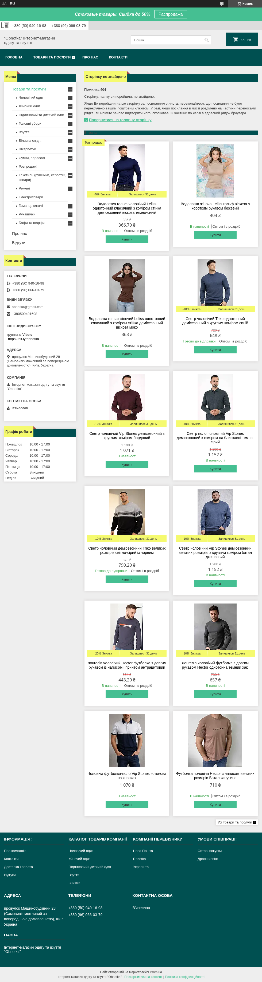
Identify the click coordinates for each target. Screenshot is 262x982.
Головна (13, 57)
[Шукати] (206, 40)
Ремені (24, 188)
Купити (127, 239)
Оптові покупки (210, 851)
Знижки (74, 883)
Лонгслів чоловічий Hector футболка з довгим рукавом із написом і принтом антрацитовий (126, 665)
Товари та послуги (52, 57)
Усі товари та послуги (235, 822)
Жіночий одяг (29, 106)
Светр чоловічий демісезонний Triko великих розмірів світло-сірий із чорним (126, 550)
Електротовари (31, 197)
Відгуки (18, 242)
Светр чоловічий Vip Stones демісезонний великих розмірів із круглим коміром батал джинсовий (215, 552)
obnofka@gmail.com (28, 307)
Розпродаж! (28, 166)
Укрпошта (141, 867)
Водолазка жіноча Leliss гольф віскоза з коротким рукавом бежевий (215, 206)
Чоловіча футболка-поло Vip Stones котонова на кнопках (127, 775)
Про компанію (15, 851)
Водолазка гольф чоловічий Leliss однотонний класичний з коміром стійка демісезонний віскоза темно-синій (127, 208)
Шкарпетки (27, 149)
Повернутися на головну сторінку (120, 120)
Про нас (90, 57)
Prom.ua (156, 972)
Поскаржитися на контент (143, 977)
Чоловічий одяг (31, 98)
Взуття (24, 132)
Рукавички (27, 214)
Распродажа (171, 14)
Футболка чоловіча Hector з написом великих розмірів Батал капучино (215, 775)
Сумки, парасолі (32, 158)
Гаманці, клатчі (31, 206)
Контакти (118, 57)
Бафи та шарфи (32, 223)
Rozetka (139, 859)
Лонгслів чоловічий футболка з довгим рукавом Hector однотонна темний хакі (215, 665)
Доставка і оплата (18, 867)
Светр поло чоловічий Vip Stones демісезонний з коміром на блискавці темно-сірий (215, 437)
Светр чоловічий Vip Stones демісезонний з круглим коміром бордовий (126, 435)
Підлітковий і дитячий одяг (89, 867)
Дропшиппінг (208, 859)
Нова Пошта (143, 851)
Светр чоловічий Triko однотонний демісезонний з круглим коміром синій (215, 321)
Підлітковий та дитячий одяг (41, 115)
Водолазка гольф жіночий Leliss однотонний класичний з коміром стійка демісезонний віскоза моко (127, 323)
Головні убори (30, 123)
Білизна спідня (30, 141)
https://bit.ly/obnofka (23, 339)
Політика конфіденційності (185, 977)
